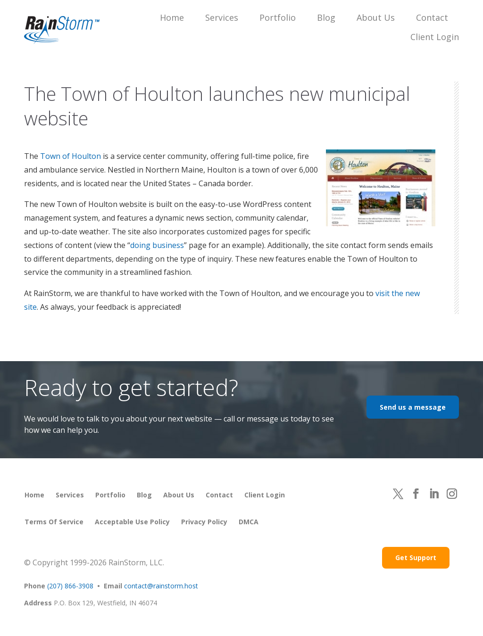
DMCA (248, 521)
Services (221, 17)
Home (172, 17)
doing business (157, 245)
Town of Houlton (70, 156)
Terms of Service (54, 521)
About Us (376, 17)
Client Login (434, 36)
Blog (326, 17)
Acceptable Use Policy (132, 521)
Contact (432, 17)
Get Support (415, 557)
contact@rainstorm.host (161, 585)
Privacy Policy (204, 521)
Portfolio (277, 17)
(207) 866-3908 (70, 585)
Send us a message (413, 407)
